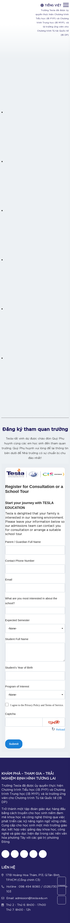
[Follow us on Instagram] (24, 854)
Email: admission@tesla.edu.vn (26, 898)
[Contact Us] (61, 881)
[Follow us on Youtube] (33, 854)
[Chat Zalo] (43, 854)
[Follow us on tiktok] (15, 854)
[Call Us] (61, 890)
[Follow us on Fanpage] (5, 854)
